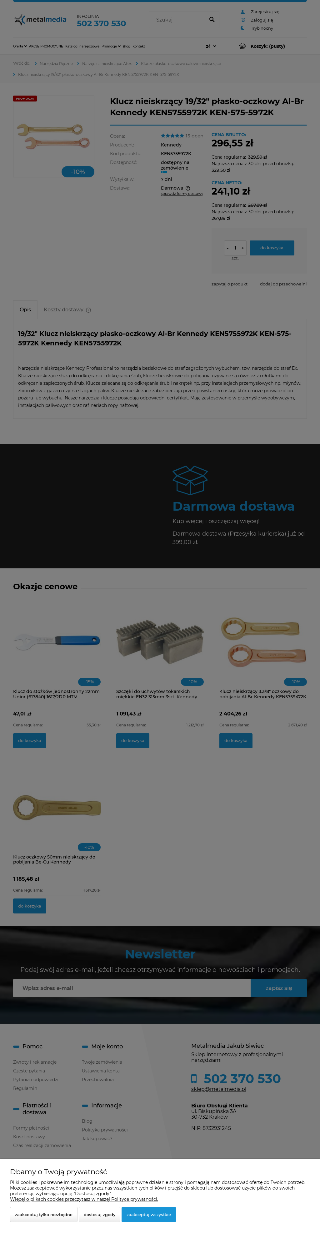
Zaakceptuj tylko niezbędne (43, 1214)
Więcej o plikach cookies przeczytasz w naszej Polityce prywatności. (84, 1199)
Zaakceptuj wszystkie (149, 1214)
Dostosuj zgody (99, 1214)
